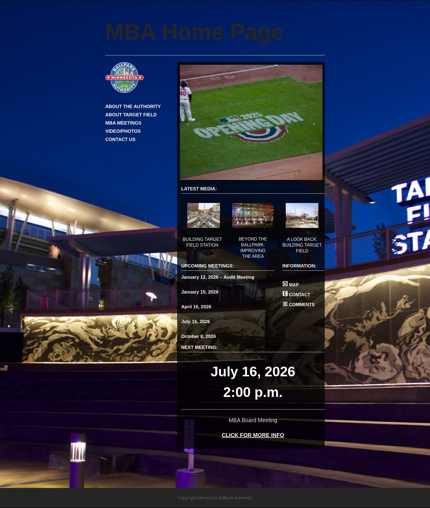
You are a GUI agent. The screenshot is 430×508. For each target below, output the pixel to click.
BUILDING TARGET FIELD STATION (202, 242)
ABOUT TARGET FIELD (131, 114)
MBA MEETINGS (123, 123)
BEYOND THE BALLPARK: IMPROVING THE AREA (253, 248)
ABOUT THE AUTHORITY (133, 106)
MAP (290, 285)
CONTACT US (120, 139)
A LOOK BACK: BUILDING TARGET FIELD (302, 245)
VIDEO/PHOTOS (123, 131)
